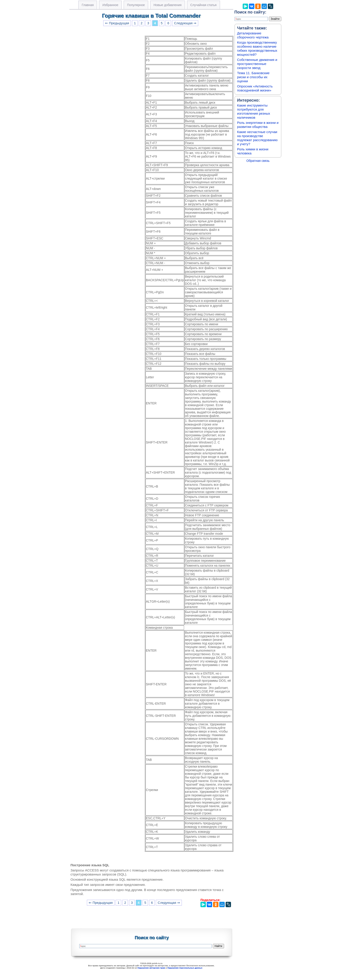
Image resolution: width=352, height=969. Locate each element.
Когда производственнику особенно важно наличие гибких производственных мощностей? (257, 48)
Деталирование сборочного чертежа (252, 35)
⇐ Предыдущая (117, 23)
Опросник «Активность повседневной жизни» (255, 88)
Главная (88, 5)
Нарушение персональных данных (184, 968)
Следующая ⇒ (185, 23)
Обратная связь (257, 161)
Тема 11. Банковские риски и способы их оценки (253, 77)
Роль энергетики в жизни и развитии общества (258, 125)
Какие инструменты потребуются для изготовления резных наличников (253, 111)
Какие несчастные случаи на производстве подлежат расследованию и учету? (257, 138)
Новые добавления (168, 5)
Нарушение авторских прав (151, 968)
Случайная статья (203, 5)
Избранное (110, 5)
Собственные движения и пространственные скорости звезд (257, 64)
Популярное (136, 5)
